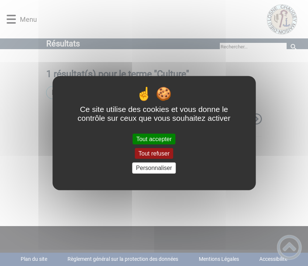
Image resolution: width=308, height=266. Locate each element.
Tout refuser (153, 153)
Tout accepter (154, 139)
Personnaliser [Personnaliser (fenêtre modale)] (154, 168)
